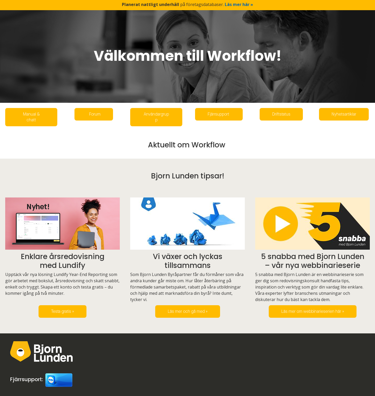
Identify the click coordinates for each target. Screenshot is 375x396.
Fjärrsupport (219, 114)
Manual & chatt (31, 117)
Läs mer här (239, 4)
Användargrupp (156, 117)
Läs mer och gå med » (188, 311)
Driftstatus (281, 114)
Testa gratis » (62, 311)
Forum (94, 114)
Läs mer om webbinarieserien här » (312, 311)
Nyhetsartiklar (344, 114)
